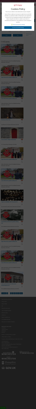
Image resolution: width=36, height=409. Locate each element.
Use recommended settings (18, 27)
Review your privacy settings (18, 24)
